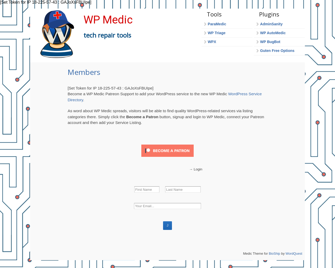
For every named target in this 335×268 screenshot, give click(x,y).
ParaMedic (217, 24)
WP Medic (108, 19)
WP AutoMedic (273, 33)
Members (84, 72)
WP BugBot (270, 42)
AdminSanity (271, 24)
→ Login (195, 169)
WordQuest (294, 253)
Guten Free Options (277, 51)
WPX (212, 42)
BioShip (274, 253)
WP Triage (217, 33)
